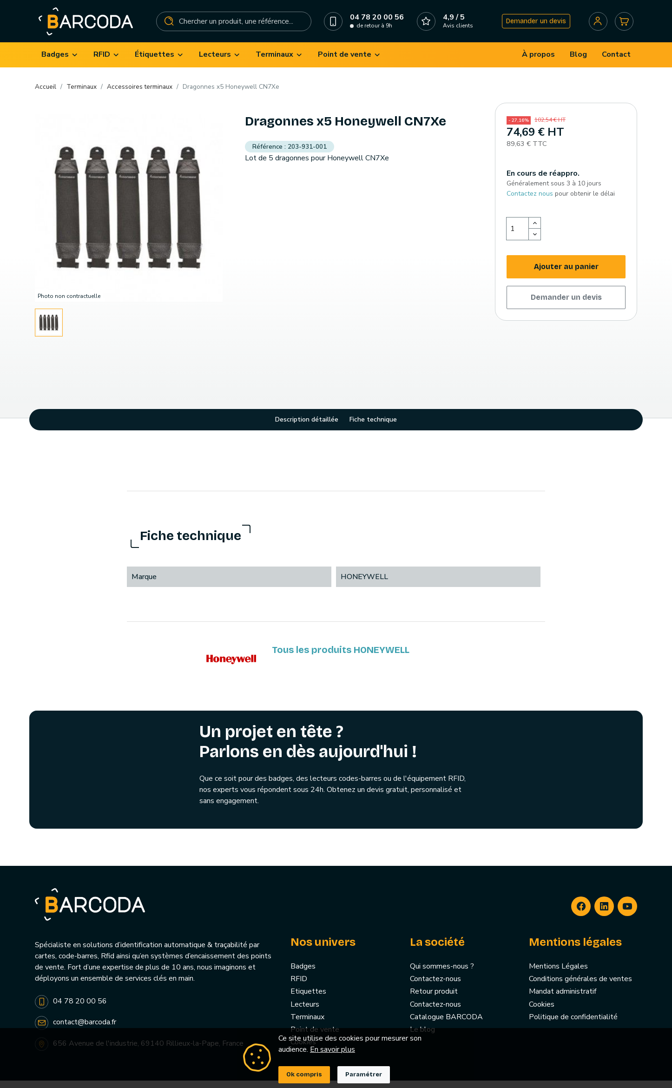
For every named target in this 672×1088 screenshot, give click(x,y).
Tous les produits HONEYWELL (340, 657)
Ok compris (304, 1074)
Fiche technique (373, 427)
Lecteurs (304, 1012)
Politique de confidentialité (573, 1024)
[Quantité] (517, 236)
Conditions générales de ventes (580, 987)
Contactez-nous (435, 987)
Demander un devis (533, 25)
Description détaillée (306, 427)
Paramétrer (363, 1074)
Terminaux (307, 1024)
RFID (298, 987)
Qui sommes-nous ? (442, 974)
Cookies (541, 1012)
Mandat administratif (562, 999)
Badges (303, 974)
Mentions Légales (558, 974)
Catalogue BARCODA (446, 1024)
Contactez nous (530, 201)
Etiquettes (308, 999)
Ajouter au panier (566, 274)
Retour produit (434, 999)
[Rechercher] (234, 25)
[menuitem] (60, 62)
